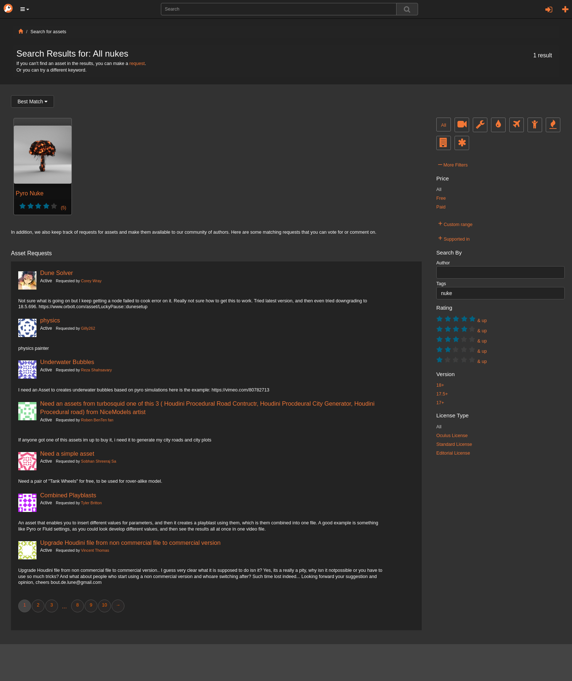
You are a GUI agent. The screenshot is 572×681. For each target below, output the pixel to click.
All (443, 125)
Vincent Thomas (95, 550)
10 (104, 605)
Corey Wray (91, 281)
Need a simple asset (67, 453)
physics (50, 320)
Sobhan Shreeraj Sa (98, 461)
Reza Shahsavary (96, 370)
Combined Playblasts (68, 495)
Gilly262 (88, 328)
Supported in (454, 238)
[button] (25, 9)
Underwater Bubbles (67, 362)
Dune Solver (56, 272)
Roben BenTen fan (97, 420)
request (137, 63)
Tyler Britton (91, 503)
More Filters (453, 164)
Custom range (455, 223)
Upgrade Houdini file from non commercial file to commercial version (130, 542)
